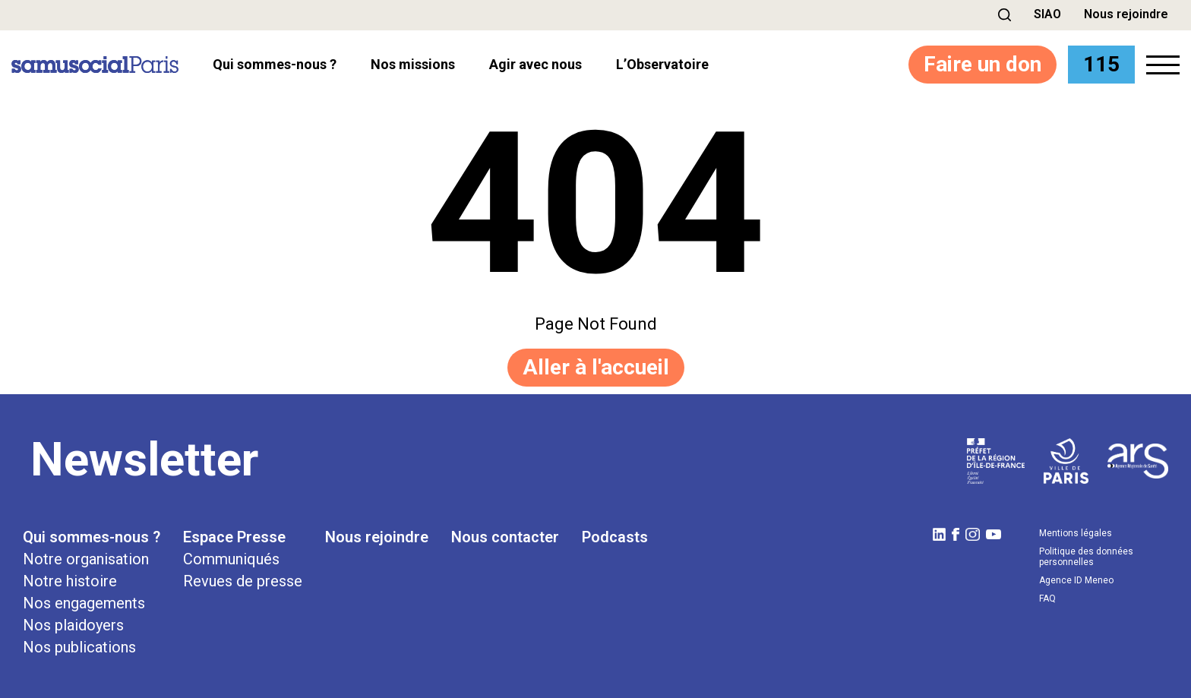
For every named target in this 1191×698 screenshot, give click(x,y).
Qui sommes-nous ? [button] (274, 64)
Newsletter (144, 459)
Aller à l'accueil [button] (596, 367)
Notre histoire (70, 581)
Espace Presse (234, 537)
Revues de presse (242, 581)
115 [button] (1101, 64)
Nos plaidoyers (73, 625)
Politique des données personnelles (1086, 556)
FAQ (1047, 598)
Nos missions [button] (413, 64)
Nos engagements (84, 603)
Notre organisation (86, 559)
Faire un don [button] (982, 64)
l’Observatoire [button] (662, 64)
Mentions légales (1075, 533)
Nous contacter (505, 537)
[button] (1004, 14)
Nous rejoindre (1126, 14)
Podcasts (615, 537)
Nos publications (79, 647)
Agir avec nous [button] (535, 64)
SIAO (1047, 14)
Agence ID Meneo (1076, 580)
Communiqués (231, 559)
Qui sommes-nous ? (91, 537)
